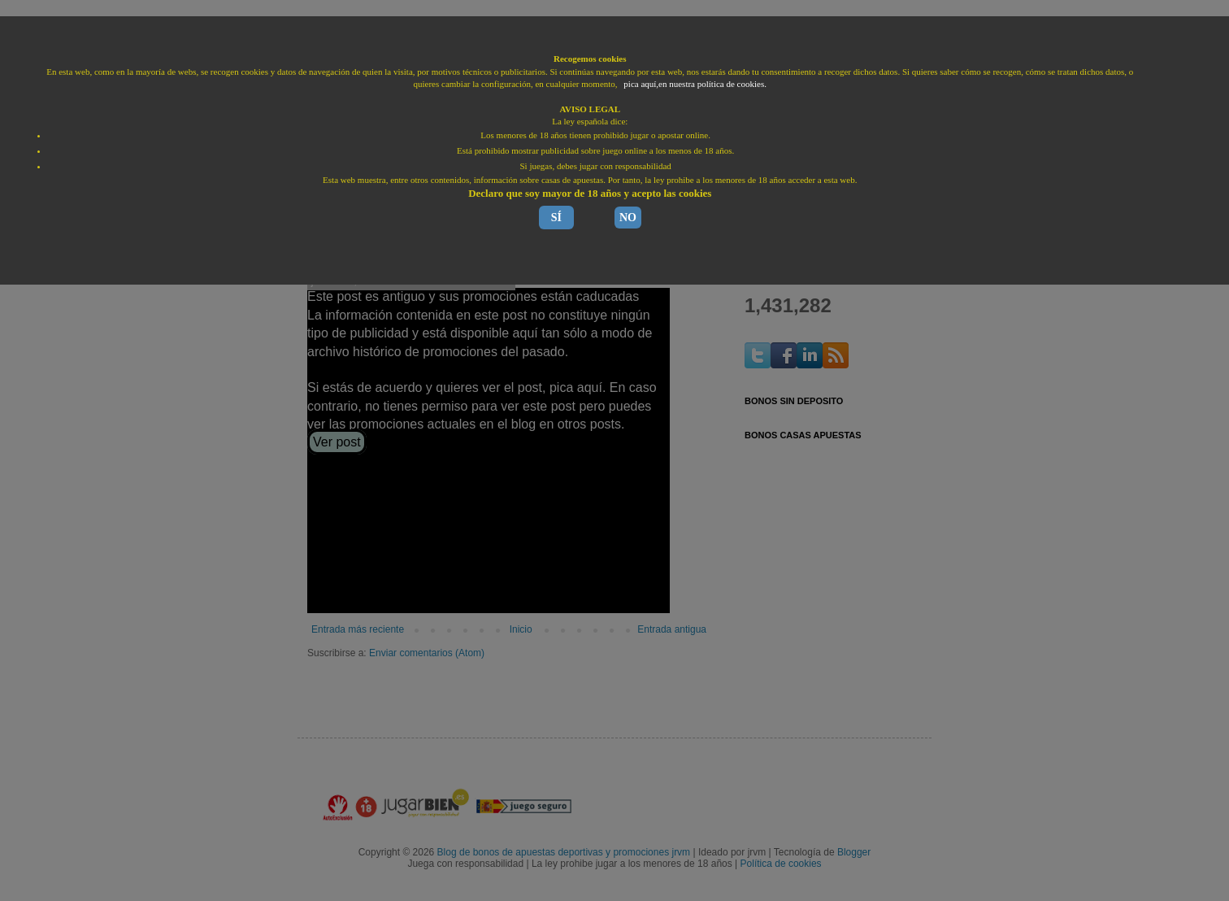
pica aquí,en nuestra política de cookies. (694, 84)
